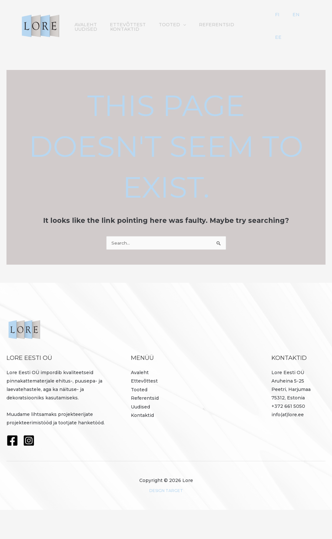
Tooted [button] (164, 30)
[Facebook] (12, 470)
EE (293, 58)
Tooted (139, 418)
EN (300, 21)
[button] (175, 30)
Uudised (244, 30)
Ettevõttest (123, 30)
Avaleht (84, 30)
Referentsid (205, 30)
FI (292, 21)
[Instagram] (29, 470)
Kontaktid (87, 49)
